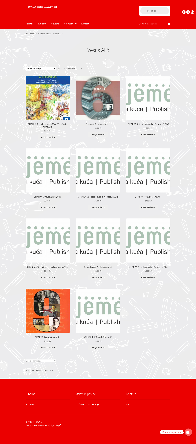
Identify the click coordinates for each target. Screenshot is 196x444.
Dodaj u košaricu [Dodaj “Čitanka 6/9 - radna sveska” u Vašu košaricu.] (98, 134)
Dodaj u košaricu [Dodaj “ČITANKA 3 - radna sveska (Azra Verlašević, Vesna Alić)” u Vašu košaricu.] (48, 137)
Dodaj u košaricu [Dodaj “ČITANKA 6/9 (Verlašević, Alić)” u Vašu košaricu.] (48, 207)
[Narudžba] (41, 68)
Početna (29, 23)
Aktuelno (55, 23)
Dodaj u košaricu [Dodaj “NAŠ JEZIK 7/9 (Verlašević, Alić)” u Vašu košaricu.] (98, 347)
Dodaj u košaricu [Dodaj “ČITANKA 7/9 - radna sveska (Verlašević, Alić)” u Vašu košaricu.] (98, 207)
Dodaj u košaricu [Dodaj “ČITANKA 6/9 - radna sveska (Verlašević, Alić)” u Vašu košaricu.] (148, 134)
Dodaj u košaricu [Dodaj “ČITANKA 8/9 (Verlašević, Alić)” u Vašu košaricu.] (98, 277)
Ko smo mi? (31, 404)
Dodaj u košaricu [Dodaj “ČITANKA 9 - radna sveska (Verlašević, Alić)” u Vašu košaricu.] (148, 277)
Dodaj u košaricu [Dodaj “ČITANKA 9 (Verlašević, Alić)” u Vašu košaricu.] (48, 347)
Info (128, 404)
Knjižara (42, 23)
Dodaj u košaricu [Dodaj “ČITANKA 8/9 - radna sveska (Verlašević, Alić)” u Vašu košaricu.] (48, 277)
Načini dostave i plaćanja (87, 404)
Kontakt (85, 23)
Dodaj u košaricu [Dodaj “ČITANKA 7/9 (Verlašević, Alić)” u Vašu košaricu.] (148, 207)
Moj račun (68, 23)
